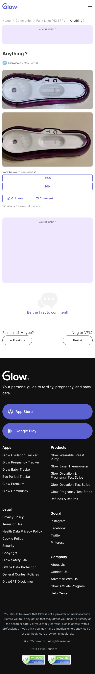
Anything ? (77, 20)
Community (23, 20)
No (47, 186)
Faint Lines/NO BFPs (50, 20)
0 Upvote (15, 198)
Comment (44, 198)
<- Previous (17, 340)
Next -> (78, 340)
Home (6, 20)
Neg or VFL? (82, 333)
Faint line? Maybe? (18, 333)
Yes (47, 178)
